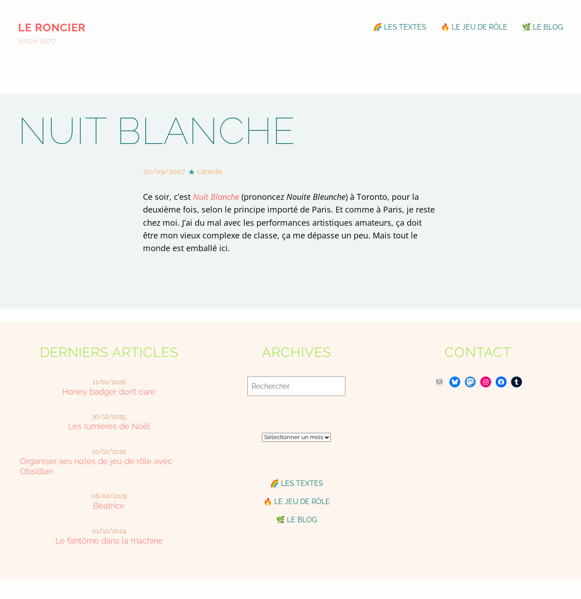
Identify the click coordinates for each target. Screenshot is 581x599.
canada (209, 171)
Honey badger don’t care (109, 391)
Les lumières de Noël (109, 426)
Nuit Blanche (216, 196)
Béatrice (109, 505)
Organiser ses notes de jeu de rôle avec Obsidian (96, 466)
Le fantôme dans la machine (109, 540)
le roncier (52, 27)
